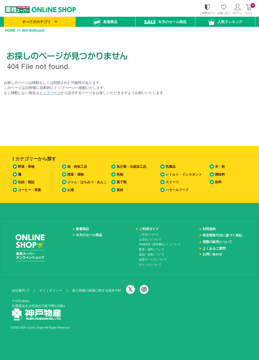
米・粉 (220, 166)
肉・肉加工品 (77, 166)
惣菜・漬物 (75, 174)
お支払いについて (150, 239)
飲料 (218, 182)
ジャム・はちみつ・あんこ (87, 182)
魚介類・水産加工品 (131, 166)
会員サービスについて (153, 259)
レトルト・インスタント (184, 174)
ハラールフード (177, 190)
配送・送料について (151, 249)
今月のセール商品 (165, 22)
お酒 (70, 190)
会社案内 (20, 290)
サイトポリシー (50, 290)
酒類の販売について (217, 242)
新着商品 (105, 22)
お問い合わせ (212, 254)
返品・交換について (151, 254)
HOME (10, 30)
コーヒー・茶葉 (29, 190)
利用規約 (209, 229)
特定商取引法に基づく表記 (222, 235)
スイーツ (172, 182)
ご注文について (149, 234)
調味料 (220, 174)
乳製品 (171, 166)
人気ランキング (225, 22)
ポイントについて (150, 264)
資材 (120, 190)
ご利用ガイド (149, 229)
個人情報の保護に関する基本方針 (96, 290)
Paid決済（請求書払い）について (160, 244)
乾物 (120, 174)
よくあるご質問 (214, 248)
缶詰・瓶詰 (26, 182)
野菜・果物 (26, 166)
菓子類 (121, 182)
